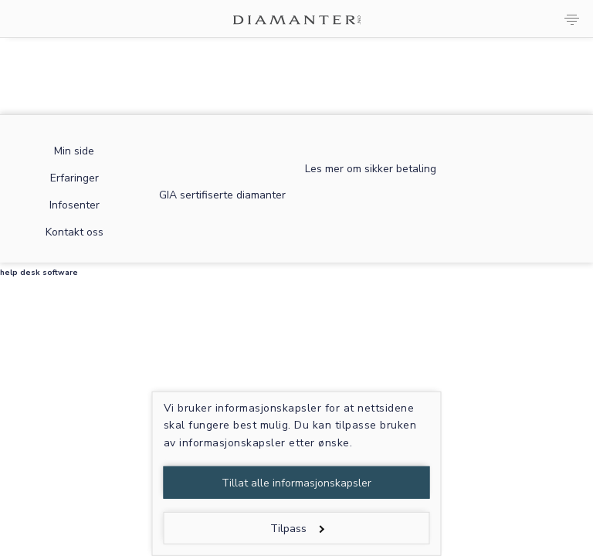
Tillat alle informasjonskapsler (296, 483)
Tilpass (297, 528)
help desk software (39, 272)
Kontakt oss (74, 232)
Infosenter (74, 205)
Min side (74, 151)
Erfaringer (74, 178)
